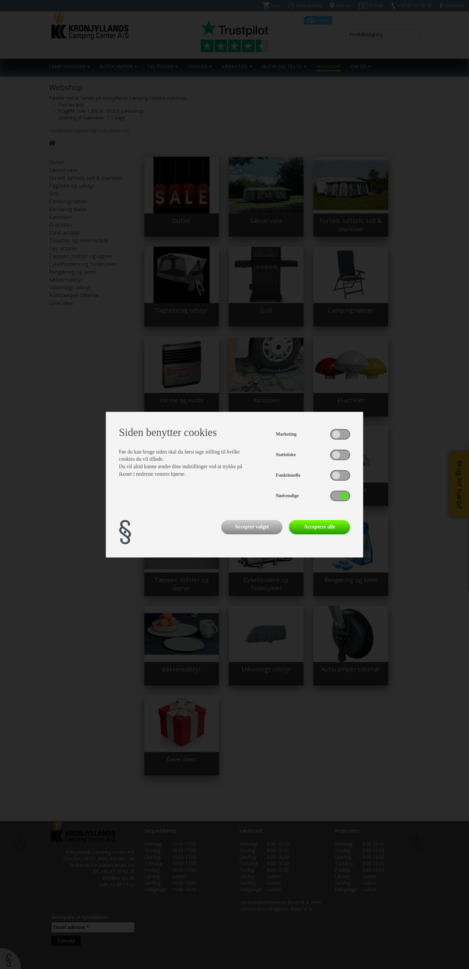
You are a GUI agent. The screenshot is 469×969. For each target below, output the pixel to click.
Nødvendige (287, 495)
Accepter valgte (251, 526)
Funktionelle (288, 475)
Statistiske (286, 454)
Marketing (286, 434)
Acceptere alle (319, 526)
